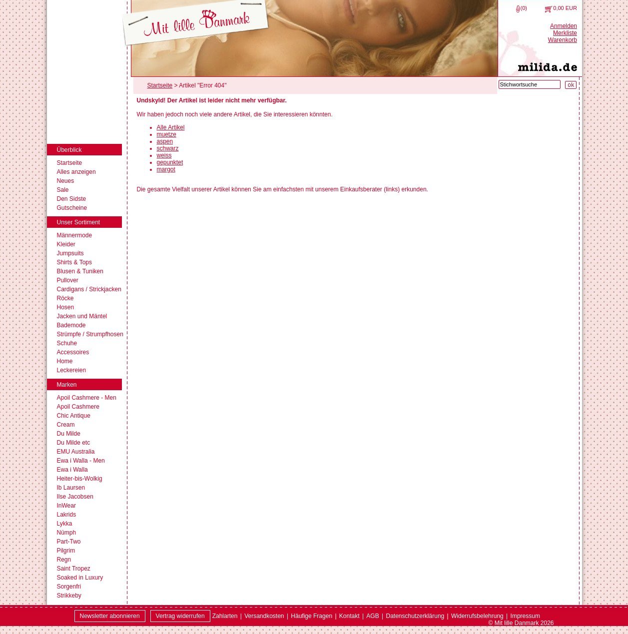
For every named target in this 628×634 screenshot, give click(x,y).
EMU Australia (76, 451)
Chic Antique (73, 415)
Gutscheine (72, 207)
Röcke (65, 298)
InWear (66, 505)
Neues (65, 180)
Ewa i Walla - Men (81, 460)
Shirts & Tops (74, 262)
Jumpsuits (70, 253)
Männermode (74, 235)
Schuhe (67, 343)
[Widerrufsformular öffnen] (180, 616)
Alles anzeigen (76, 171)
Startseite (69, 162)
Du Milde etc (73, 442)
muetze (166, 134)
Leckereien (71, 370)
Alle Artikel (171, 127)
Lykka (64, 523)
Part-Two (69, 541)
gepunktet (170, 162)
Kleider (66, 244)
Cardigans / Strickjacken (89, 289)
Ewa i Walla (72, 469)
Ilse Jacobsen (75, 496)
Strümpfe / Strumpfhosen (90, 334)
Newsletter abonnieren (110, 616)
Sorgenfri (69, 586)
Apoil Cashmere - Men (86, 397)
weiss (164, 155)
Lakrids (66, 514)
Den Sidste (71, 198)
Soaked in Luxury (80, 577)
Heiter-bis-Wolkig (79, 478)
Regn (64, 559)
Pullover (67, 280)
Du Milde (68, 433)
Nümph (66, 532)
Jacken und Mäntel (82, 316)
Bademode (71, 325)
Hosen (65, 307)
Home (65, 361)
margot (166, 169)
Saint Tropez (73, 568)
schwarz (168, 148)
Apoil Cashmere (78, 406)
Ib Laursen (71, 487)
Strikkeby (69, 595)
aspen (165, 141)
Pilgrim (66, 550)
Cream (66, 424)
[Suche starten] (571, 85)
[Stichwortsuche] (530, 84)
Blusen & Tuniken (80, 271)
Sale (63, 189)
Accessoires (73, 352)
